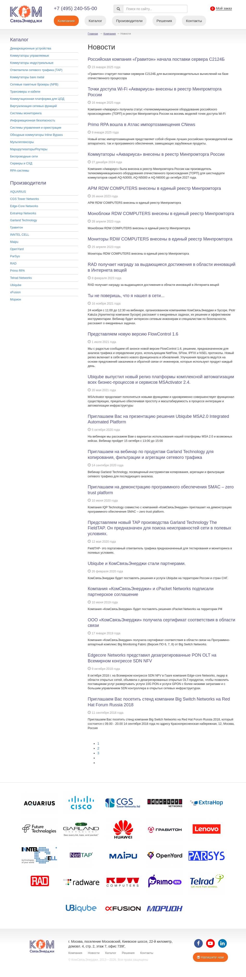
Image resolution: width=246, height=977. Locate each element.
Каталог (95, 21)
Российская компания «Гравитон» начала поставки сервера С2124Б (156, 59)
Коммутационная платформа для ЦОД (37, 99)
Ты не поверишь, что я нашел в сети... (126, 295)
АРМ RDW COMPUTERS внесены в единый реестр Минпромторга (154, 188)
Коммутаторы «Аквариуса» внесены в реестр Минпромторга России (156, 154)
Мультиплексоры (22, 142)
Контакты (194, 21)
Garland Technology (23, 220)
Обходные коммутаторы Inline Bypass (36, 135)
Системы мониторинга (26, 113)
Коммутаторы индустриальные (31, 63)
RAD (13, 263)
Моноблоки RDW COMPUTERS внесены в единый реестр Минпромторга (161, 213)
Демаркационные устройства (30, 48)
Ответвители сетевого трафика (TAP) (36, 70)
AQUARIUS (18, 191)
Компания (66, 21)
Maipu (14, 242)
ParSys (15, 256)
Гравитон (16, 227)
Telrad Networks (21, 278)
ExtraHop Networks (23, 213)
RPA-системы (19, 170)
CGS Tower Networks (24, 199)
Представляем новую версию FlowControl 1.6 (133, 334)
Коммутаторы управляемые (29, 55)
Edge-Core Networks (24, 206)
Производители (129, 21)
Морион (15, 299)
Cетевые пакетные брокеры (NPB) (34, 84)
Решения (164, 21)
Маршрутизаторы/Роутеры (28, 149)
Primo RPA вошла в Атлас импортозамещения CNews (141, 124)
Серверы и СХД (21, 163)
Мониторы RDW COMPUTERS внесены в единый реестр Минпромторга (160, 239)
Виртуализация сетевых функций (33, 106)
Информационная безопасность (32, 120)
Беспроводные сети (24, 156)
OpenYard (17, 249)
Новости (94, 953)
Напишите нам (210, 957)
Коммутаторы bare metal (27, 77)
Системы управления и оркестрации (35, 127)
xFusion (15, 292)
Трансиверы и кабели (25, 91)
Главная (93, 33)
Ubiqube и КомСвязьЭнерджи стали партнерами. (136, 563)
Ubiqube (15, 285)
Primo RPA (17, 270)
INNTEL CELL (19, 234)
